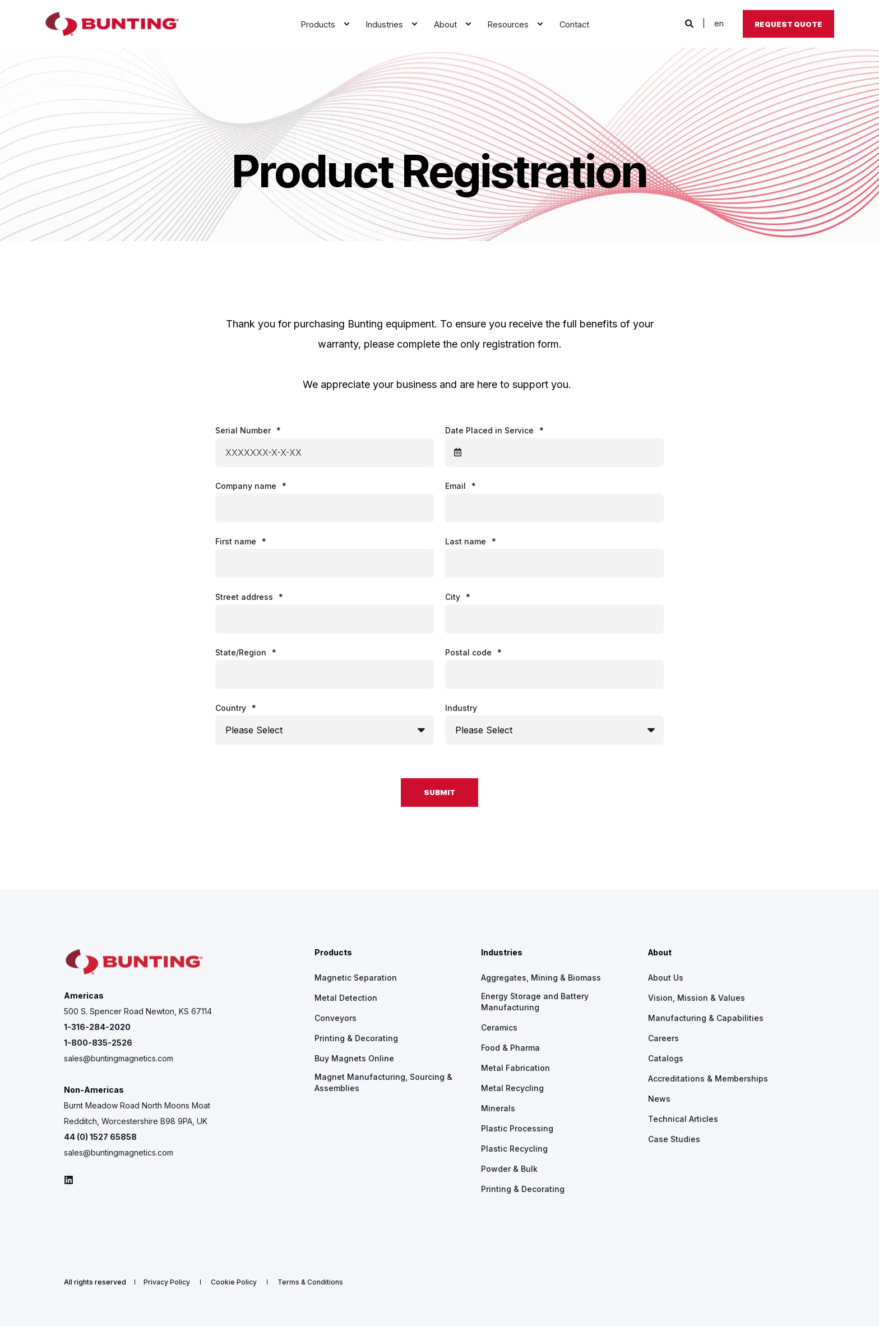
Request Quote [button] (788, 23)
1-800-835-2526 (98, 1042)
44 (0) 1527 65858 (100, 1137)
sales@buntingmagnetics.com (118, 1058)
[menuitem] (346, 24)
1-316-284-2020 (97, 1027)
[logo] (134, 962)
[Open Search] (690, 23)
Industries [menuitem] (501, 953)
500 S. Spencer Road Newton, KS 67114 (138, 1011)
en (719, 23)
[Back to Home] (112, 24)
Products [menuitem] (333, 953)
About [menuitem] (660, 953)
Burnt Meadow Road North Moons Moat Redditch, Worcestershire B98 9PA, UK (137, 1113)
